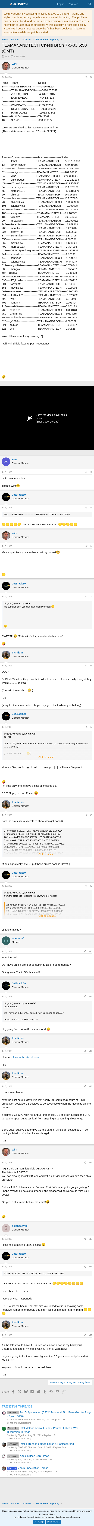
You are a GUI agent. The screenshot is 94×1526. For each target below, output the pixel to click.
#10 (90, 951)
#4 (91, 546)
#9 (91, 886)
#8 (91, 815)
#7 (91, 727)
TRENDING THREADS (17, 1406)
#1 (91, 77)
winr (7, 56)
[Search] (89, 4)
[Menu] (5, 4)
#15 (90, 1239)
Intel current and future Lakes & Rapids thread (40, 1443)
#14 (90, 1162)
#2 (91, 472)
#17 (90, 1335)
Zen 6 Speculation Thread (27, 1467)
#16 (90, 1266)
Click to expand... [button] (47, 757)
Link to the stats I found (26, 1057)
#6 (91, 665)
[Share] (86, 77)
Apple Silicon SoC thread (28, 1455)
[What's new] (82, 4)
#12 (90, 1051)
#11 (90, 996)
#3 (91, 507)
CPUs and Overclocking (19, 1423)
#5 (91, 596)
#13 (90, 1086)
